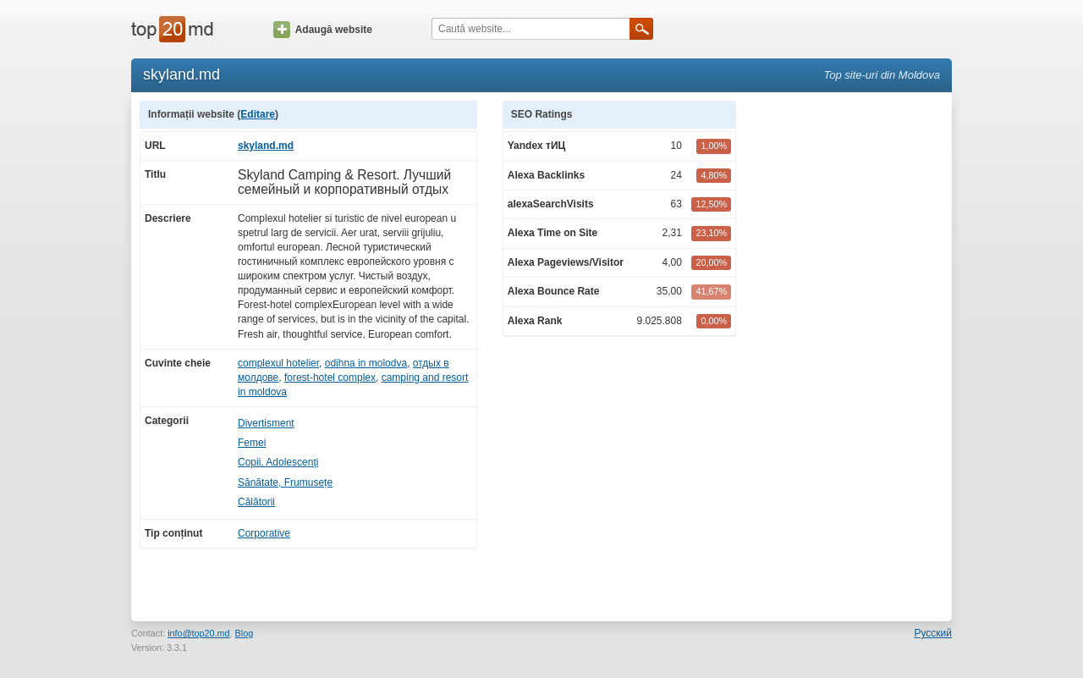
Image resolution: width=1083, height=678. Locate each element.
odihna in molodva (366, 363)
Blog (244, 633)
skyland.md (266, 146)
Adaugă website (322, 29)
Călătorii (256, 502)
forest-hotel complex (330, 377)
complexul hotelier (278, 363)
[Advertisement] (853, 355)
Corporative (264, 533)
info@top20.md (198, 633)
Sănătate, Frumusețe (285, 482)
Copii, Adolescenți (278, 462)
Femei (252, 443)
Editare (257, 114)
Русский (933, 633)
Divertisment (266, 423)
